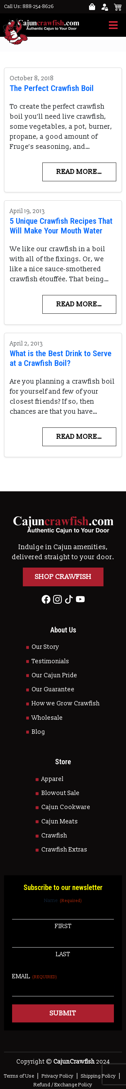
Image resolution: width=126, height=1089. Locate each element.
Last (63, 954)
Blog (38, 732)
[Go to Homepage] (41, 25)
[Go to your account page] (92, 6)
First (63, 926)
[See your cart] (118, 7)
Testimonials (50, 661)
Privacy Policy (58, 1076)
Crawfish (54, 835)
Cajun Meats (59, 821)
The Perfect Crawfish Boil (52, 88)
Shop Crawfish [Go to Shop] (63, 577)
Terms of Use (19, 1076)
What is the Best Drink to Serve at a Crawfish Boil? (61, 358)
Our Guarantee (53, 689)
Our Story (45, 647)
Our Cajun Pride (54, 675)
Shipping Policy (98, 1076)
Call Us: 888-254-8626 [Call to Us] (29, 6)
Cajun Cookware (65, 807)
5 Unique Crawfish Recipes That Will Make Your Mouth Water (61, 225)
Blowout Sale (60, 793)
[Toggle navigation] (113, 25)
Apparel (52, 779)
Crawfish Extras (64, 850)
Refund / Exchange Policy (63, 1085)
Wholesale (47, 718)
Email (34, 976)
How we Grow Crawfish (66, 703)
